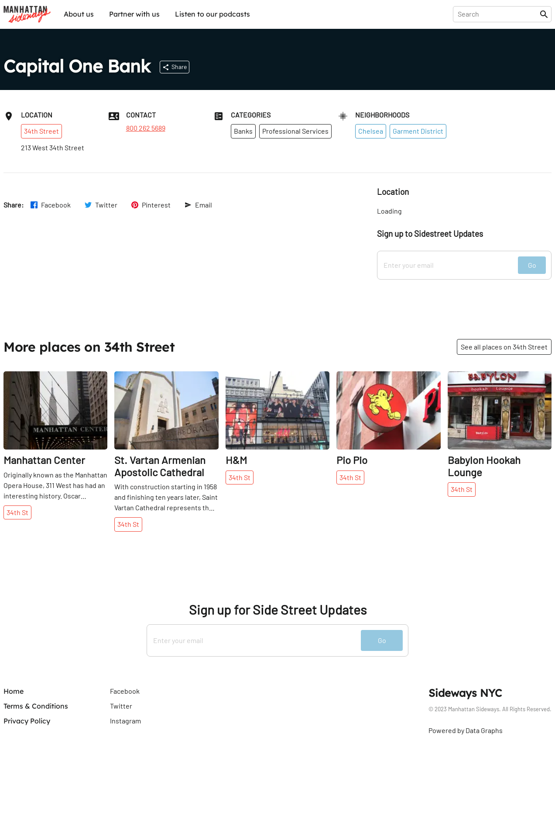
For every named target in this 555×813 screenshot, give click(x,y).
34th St (17, 512)
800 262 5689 (145, 128)
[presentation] (498, 14)
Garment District (418, 131)
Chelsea (370, 131)
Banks (243, 131)
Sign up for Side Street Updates (278, 609)
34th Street (41, 131)
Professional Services (295, 131)
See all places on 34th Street (504, 346)
